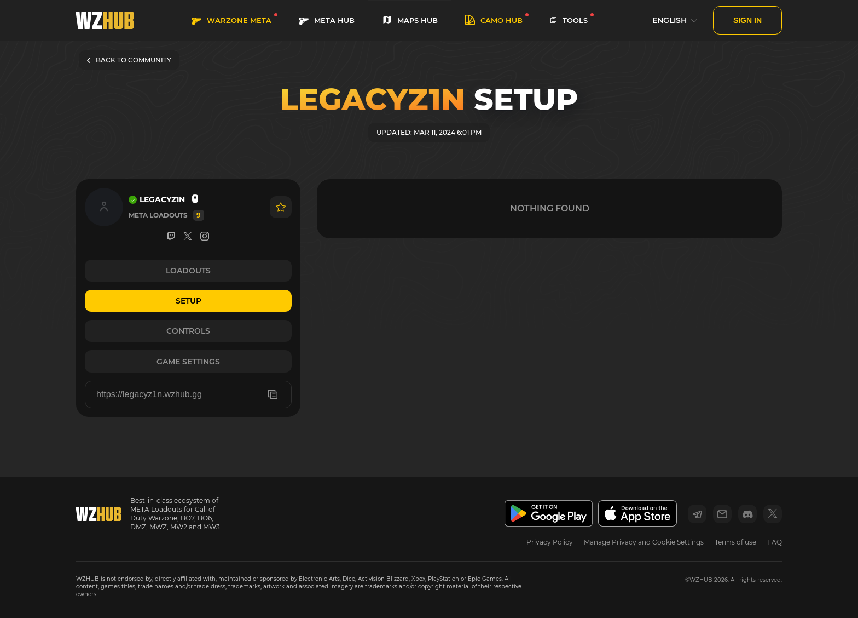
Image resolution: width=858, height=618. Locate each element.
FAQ (774, 542)
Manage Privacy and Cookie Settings (644, 542)
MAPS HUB (410, 20)
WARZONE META (231, 20)
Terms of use (735, 542)
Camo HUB (494, 20)
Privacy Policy (549, 542)
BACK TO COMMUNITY (129, 60)
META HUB (327, 20)
